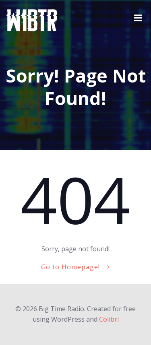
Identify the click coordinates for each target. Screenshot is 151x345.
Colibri (109, 319)
